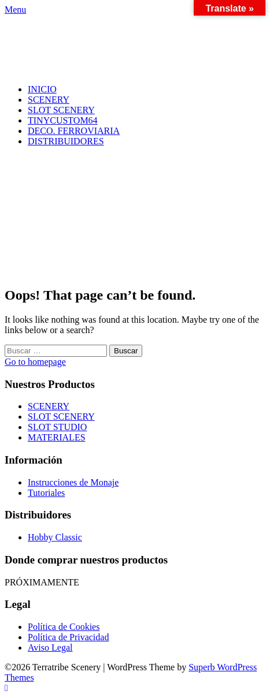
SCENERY (48, 99)
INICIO (42, 89)
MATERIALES (57, 437)
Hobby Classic (55, 537)
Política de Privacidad (68, 637)
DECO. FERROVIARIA (74, 131)
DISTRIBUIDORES (66, 141)
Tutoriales (46, 493)
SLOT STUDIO (57, 427)
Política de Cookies (63, 627)
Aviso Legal (50, 647)
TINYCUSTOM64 (63, 120)
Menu (15, 9)
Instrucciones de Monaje (73, 482)
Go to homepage (35, 362)
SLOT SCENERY (61, 110)
